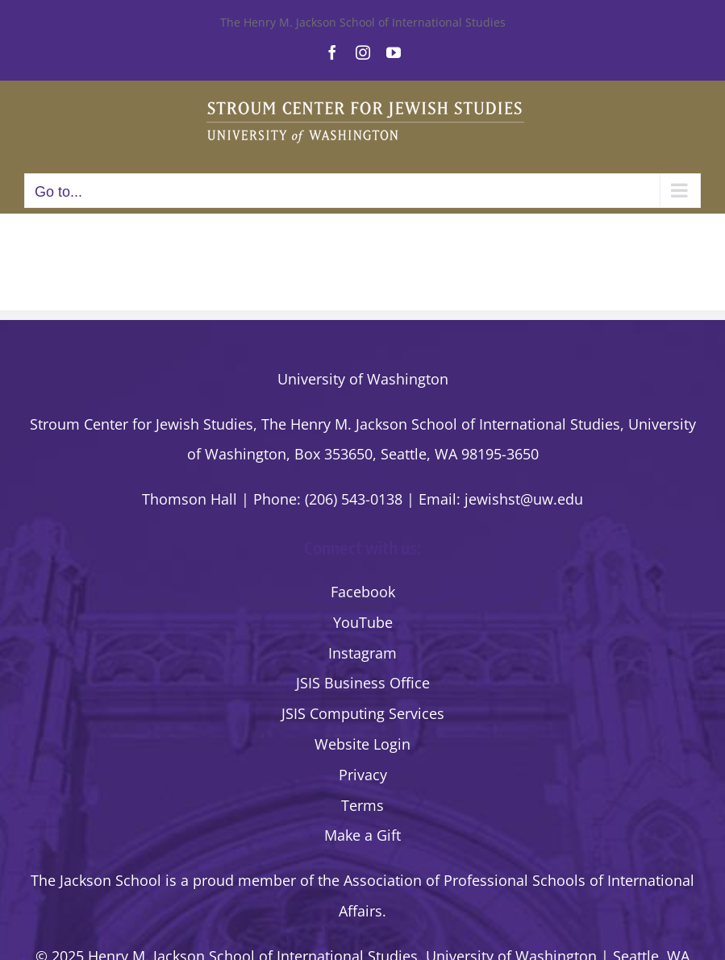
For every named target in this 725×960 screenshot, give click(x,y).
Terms (362, 805)
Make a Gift (362, 835)
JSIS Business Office (363, 682)
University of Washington (362, 379)
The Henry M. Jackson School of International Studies (363, 22)
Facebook (363, 591)
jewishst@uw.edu (524, 499)
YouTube (363, 622)
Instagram (362, 653)
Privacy (363, 774)
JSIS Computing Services (362, 713)
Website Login (362, 744)
